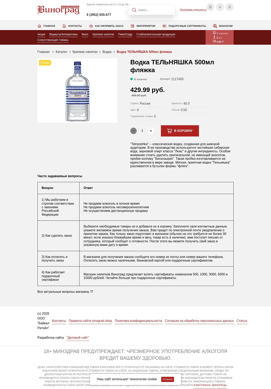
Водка (106, 52)
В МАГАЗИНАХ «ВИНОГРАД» (210, 385)
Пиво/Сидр (125, 34)
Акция (41, 34)
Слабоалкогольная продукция (155, 34)
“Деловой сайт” (78, 337)
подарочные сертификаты (156, 278)
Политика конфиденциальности (138, 320)
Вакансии (226, 26)
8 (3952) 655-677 (99, 14)
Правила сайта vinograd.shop (90, 320)
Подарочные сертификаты (187, 26)
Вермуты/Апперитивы (63, 34)
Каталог (61, 52)
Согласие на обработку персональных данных (199, 320)
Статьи (242, 320)
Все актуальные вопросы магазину (65, 291)
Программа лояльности (193, 9)
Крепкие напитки (103, 34)
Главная (49, 26)
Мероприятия (146, 26)
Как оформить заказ (109, 26)
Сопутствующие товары (52, 39)
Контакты (75, 26)
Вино (85, 34)
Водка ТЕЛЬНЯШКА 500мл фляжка (144, 52)
